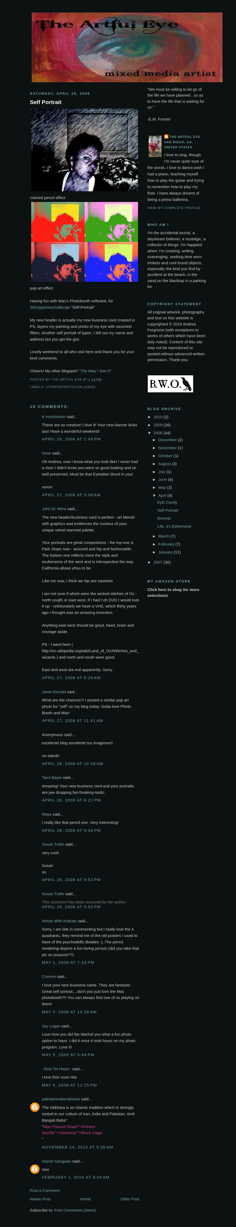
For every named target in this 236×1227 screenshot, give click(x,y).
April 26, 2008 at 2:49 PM (71, 439)
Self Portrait (46, 102)
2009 (158, 425)
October (166, 455)
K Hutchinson (54, 416)
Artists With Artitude (59, 921)
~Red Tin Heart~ (56, 1069)
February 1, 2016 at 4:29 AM (75, 1177)
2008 (158, 433)
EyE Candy (167, 502)
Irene (46, 453)
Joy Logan (51, 1026)
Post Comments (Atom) (75, 1210)
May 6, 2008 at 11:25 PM (69, 1085)
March (164, 536)
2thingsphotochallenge (50, 307)
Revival (163, 518)
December (168, 439)
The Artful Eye (185, 136)
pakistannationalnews (61, 1099)
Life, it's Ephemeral (174, 526)
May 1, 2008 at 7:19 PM (68, 962)
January (166, 552)
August (165, 463)
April (162, 495)
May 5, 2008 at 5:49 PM (68, 1054)
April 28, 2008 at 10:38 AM (72, 763)
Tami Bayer (52, 777)
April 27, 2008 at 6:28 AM (71, 677)
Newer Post (40, 1199)
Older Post (129, 1199)
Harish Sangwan (56, 1161)
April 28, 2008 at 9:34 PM (71, 830)
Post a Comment (45, 1190)
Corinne (49, 976)
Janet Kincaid (54, 691)
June (163, 479)
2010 (158, 417)
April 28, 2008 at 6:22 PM (71, 800)
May (162, 487)
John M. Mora (54, 508)
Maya (47, 814)
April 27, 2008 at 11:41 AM (72, 720)
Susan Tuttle (53, 844)
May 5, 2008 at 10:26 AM (69, 1012)
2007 (158, 562)
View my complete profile (173, 207)
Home (85, 1199)
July (162, 471)
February (166, 544)
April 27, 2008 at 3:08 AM (71, 495)
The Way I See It (95, 371)
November (168, 447)
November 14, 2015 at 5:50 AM (77, 1147)
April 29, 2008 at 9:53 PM (71, 879)
